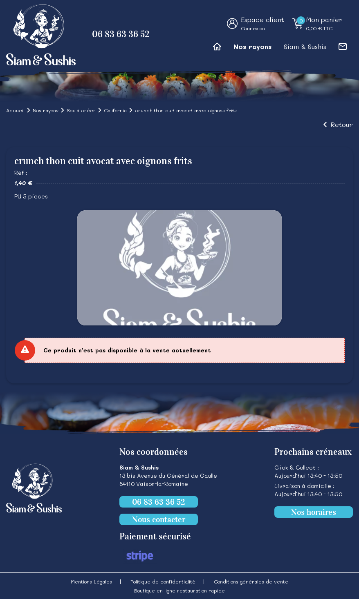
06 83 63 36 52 (121, 34)
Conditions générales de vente (251, 581)
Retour (341, 124)
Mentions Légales (91, 581)
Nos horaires (313, 512)
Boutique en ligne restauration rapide (179, 590)
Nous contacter (158, 519)
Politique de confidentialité (162, 581)
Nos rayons (252, 46)
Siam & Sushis (305, 46)
